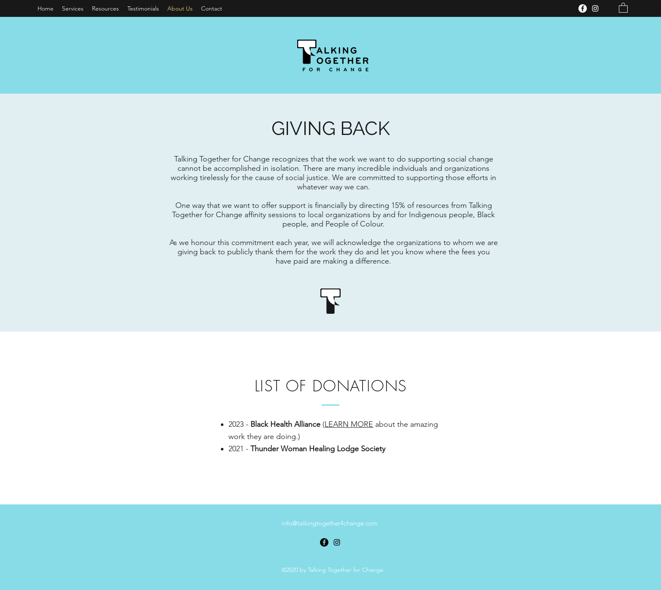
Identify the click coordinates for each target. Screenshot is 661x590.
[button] (623, 7)
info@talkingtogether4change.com (330, 523)
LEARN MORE (349, 424)
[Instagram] (595, 8)
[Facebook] (582, 8)
